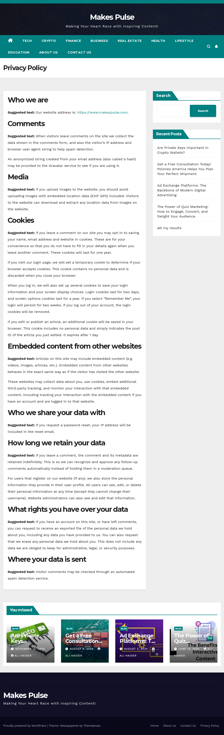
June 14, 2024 (189, 648)
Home (154, 725)
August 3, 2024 (136, 648)
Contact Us (79, 52)
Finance (73, 41)
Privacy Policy (209, 725)
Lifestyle (184, 41)
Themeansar (92, 725)
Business (99, 41)
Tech (27, 41)
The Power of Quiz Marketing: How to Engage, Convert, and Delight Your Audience (182, 211)
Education (19, 52)
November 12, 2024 (30, 648)
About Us (48, 52)
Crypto (49, 41)
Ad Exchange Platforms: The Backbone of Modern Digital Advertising (181, 190)
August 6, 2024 (82, 648)
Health (158, 41)
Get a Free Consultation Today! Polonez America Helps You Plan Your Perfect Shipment (185, 169)
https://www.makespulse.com (102, 112)
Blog (15, 628)
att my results (169, 228)
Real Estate (130, 41)
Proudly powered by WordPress (25, 725)
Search (163, 95)
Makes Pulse (112, 17)
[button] (208, 47)
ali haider (21, 655)
